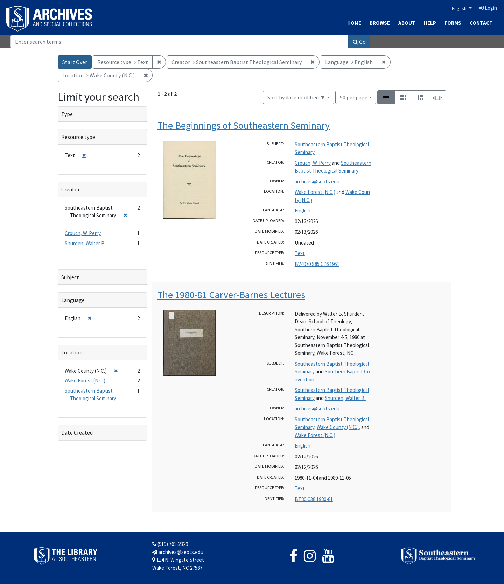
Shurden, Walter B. (345, 398)
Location (72, 352)
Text (300, 253)
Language (73, 299)
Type (67, 114)
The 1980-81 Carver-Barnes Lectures (231, 294)
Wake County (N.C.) (338, 427)
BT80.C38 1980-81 (314, 499)
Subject (70, 277)
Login (488, 8)
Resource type (78, 136)
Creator (70, 189)
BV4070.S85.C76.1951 (317, 264)
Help (430, 23)
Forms (452, 23)
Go (359, 41)
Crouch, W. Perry (313, 163)
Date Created (77, 432)
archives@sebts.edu (317, 181)
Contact (481, 23)
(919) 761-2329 (170, 544)
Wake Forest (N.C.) (315, 192)
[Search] (179, 41)
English (460, 8)
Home (354, 23)
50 (354, 97)
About (406, 23)
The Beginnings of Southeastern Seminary (244, 125)
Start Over (74, 61)
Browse (380, 23)
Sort (296, 97)
